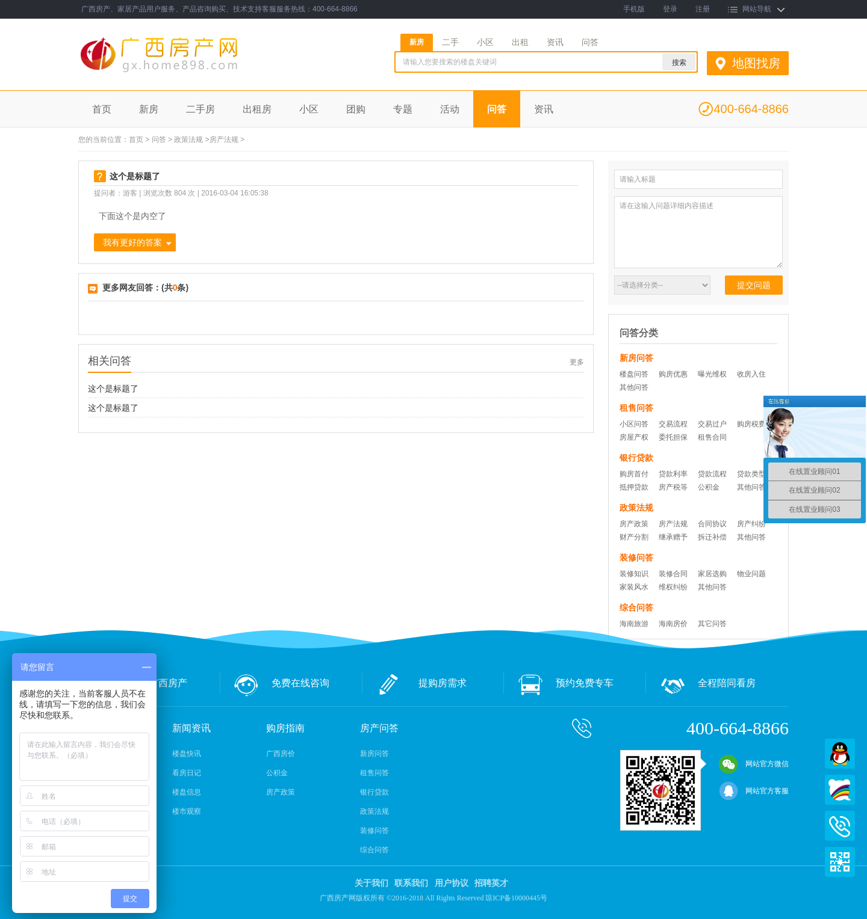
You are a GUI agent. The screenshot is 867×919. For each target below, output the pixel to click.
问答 (590, 42)
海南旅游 (634, 623)
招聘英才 (491, 883)
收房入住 (751, 374)
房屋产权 (634, 437)
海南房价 (673, 623)
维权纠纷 (673, 587)
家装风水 (634, 587)
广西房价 (280, 753)
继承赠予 (673, 537)
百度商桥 (840, 790)
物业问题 (751, 574)
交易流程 (673, 424)
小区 (485, 42)
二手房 (200, 109)
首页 (101, 109)
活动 (449, 109)
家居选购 (712, 574)
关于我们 (371, 883)
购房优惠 (673, 374)
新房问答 (374, 753)
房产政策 (634, 524)
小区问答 (634, 424)
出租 (520, 42)
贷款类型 (751, 474)
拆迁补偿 (712, 537)
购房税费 (751, 424)
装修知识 (634, 574)
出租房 (257, 109)
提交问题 (754, 285)
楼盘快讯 (186, 753)
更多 (577, 362)
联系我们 (411, 883)
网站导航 (756, 9)
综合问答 (374, 850)
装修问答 (374, 830)
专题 (402, 109)
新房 (416, 42)
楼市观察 (186, 811)
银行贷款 (374, 792)
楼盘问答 (634, 374)
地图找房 (756, 63)
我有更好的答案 (132, 242)
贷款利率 (673, 474)
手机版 (634, 9)
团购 (355, 109)
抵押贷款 (634, 487)
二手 (450, 42)
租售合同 (712, 437)
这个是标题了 (113, 388)
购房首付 (634, 474)
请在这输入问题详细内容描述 (698, 232)
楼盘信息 (186, 792)
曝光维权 (712, 374)
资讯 (555, 42)
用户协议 (451, 883)
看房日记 (186, 773)
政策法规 (188, 139)
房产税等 (673, 487)
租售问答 (374, 773)
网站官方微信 (754, 763)
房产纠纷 (751, 524)
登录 (670, 9)
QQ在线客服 (840, 754)
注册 (702, 9)
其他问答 (634, 387)
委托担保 (673, 437)
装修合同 (673, 574)
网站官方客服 (754, 791)
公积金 (708, 487)
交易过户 (712, 424)
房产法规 (224, 139)
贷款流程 (712, 474)
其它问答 (712, 623)
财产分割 (634, 537)
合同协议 (712, 524)
